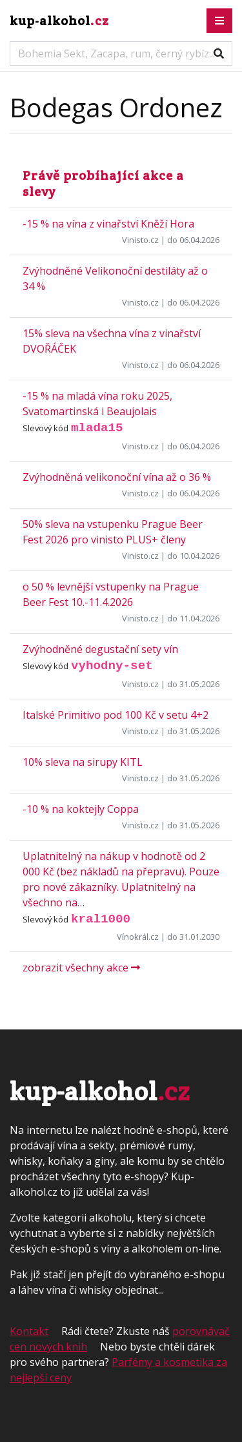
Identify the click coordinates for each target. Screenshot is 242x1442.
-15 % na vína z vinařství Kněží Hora (108, 224)
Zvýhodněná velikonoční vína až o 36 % (117, 477)
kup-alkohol (59, 20)
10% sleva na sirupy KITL (83, 762)
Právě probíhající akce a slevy (103, 183)
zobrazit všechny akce (81, 967)
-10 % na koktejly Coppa (81, 809)
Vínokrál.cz (138, 936)
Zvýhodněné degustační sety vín (100, 649)
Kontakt (29, 1331)
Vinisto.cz (140, 240)
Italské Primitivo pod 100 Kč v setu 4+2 (115, 715)
